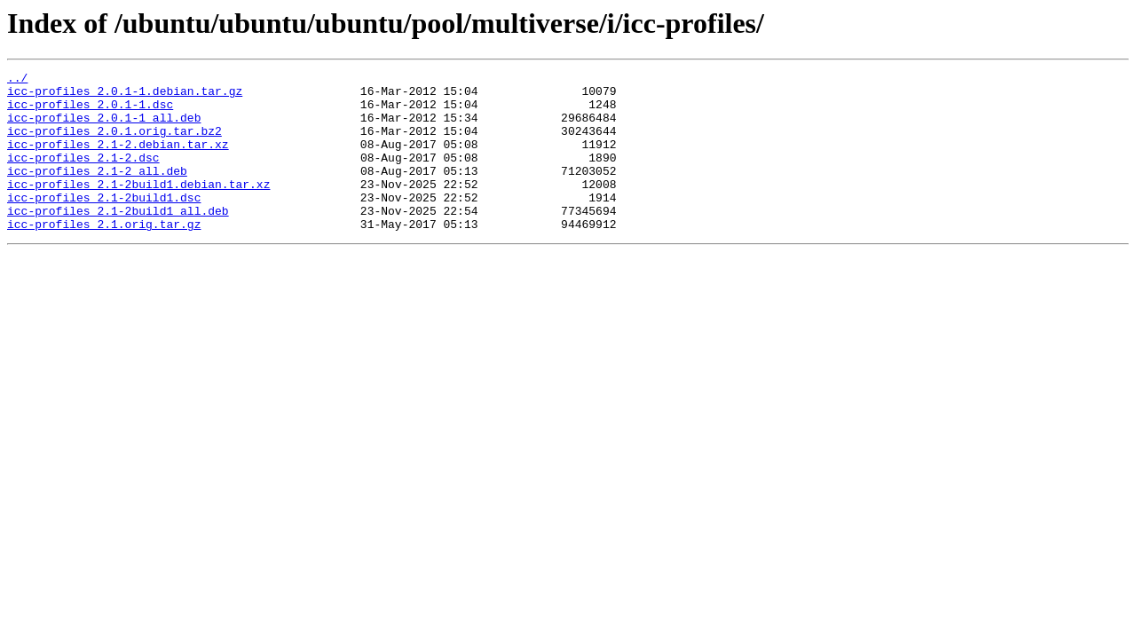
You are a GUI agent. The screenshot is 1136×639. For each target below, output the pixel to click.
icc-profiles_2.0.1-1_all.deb (104, 128)
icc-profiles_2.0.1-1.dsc (90, 112)
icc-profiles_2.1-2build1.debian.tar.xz (138, 208)
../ (17, 80)
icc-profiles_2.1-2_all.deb (97, 192)
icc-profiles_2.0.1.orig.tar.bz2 (114, 144)
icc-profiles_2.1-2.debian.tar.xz (118, 160)
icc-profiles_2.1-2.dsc (83, 176)
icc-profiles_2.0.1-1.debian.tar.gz (124, 96)
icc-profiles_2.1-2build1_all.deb (118, 240)
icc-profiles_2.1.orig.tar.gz (104, 256)
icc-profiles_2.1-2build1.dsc (104, 224)
